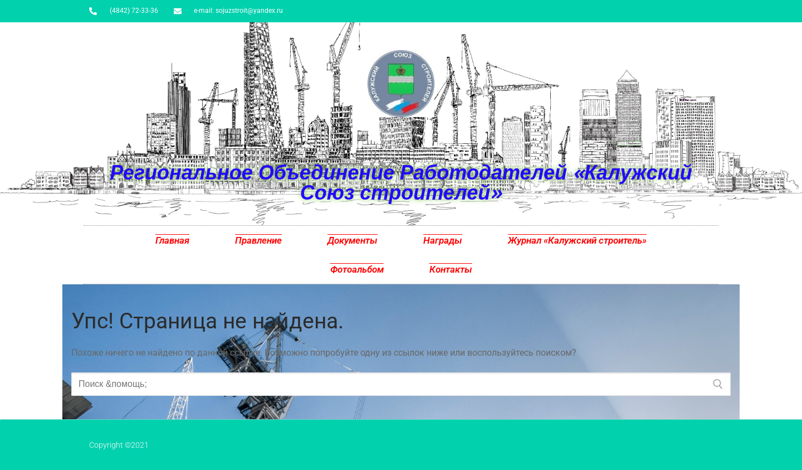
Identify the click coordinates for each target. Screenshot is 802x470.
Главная (172, 240)
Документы (352, 240)
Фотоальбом (357, 269)
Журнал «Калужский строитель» (577, 240)
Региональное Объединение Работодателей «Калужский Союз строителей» (401, 182)
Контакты (450, 269)
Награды (442, 240)
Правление (258, 240)
